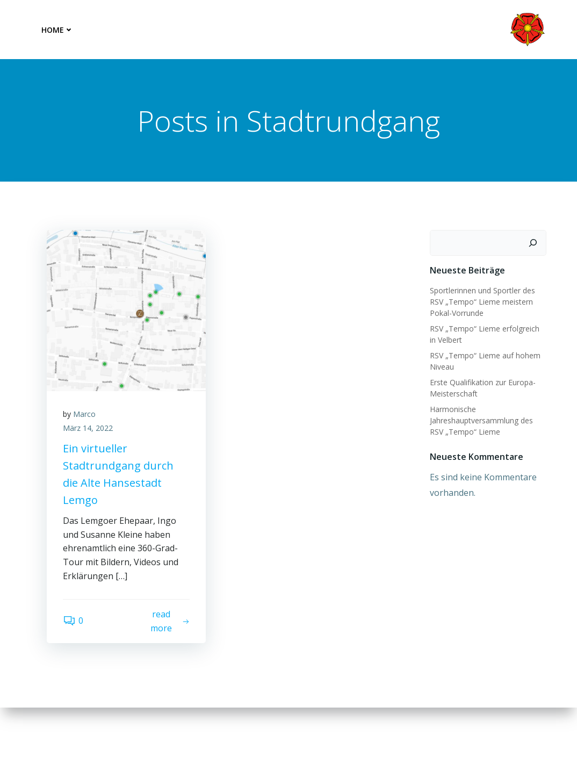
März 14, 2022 (88, 428)
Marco (84, 414)
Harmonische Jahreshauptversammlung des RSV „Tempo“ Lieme (481, 420)
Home (57, 30)
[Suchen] (533, 242)
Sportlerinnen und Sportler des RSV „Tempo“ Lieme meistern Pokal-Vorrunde (482, 301)
